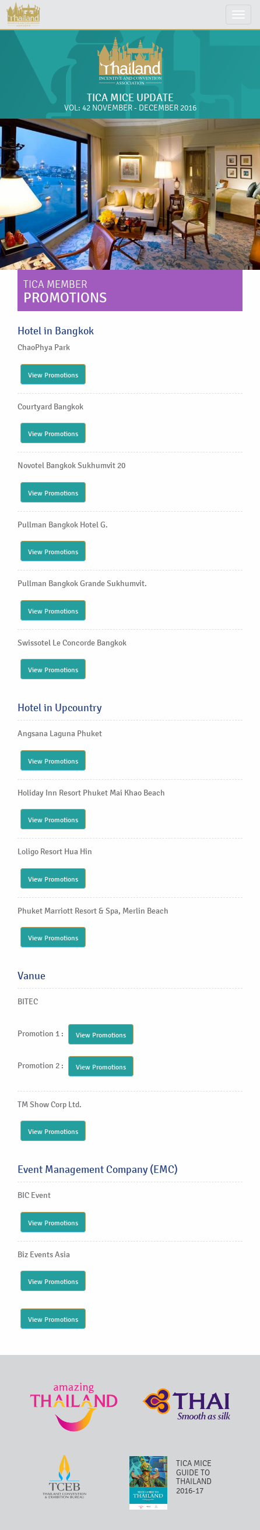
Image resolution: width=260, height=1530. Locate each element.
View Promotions (53, 375)
